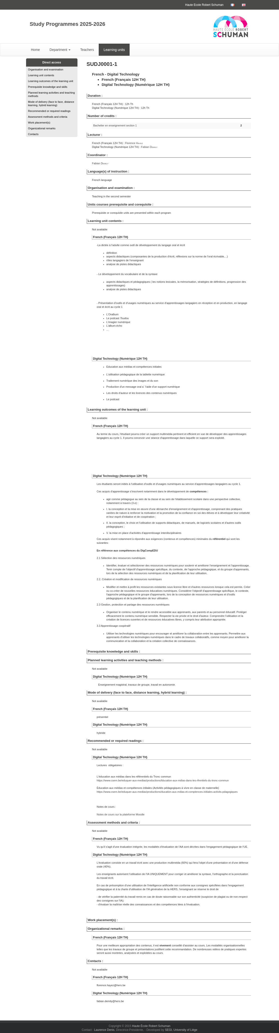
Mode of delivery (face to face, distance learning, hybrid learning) (51, 103)
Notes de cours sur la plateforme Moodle (121, 814)
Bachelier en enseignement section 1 (115, 125)
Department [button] (59, 50)
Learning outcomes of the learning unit (50, 81)
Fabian (149, 146)
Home (35, 50)
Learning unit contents (41, 75)
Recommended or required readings (49, 111)
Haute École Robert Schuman (151, 1026)
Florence (134, 143)
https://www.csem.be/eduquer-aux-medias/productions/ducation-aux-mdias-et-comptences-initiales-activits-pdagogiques (167, 791)
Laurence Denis (104, 1030)
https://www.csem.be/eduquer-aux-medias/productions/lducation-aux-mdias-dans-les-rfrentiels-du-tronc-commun (163, 780)
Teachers (87, 50)
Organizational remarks (42, 128)
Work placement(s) (39, 122)
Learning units (114, 50)
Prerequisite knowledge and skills (47, 86)
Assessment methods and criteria (47, 116)
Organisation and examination (45, 69)
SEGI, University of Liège (181, 1030)
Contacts (33, 134)
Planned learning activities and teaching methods (51, 94)
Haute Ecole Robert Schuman (204, 5)
